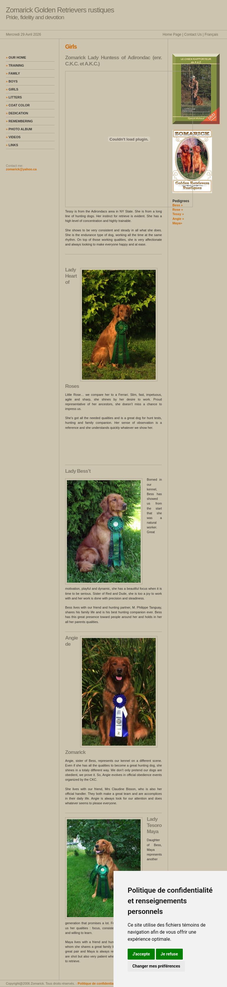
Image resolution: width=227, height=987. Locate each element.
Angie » (178, 218)
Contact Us (193, 34)
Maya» (177, 223)
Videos (13, 137)
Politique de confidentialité (98, 983)
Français (211, 34)
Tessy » (178, 214)
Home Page (172, 34)
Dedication (17, 113)
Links (12, 145)
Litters (14, 97)
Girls (12, 89)
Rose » (177, 209)
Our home (16, 57)
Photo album (19, 129)
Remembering (19, 121)
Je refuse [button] (169, 954)
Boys (12, 81)
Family (13, 73)
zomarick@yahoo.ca (21, 169)
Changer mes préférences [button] (156, 966)
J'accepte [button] (141, 954)
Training (15, 65)
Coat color (18, 105)
